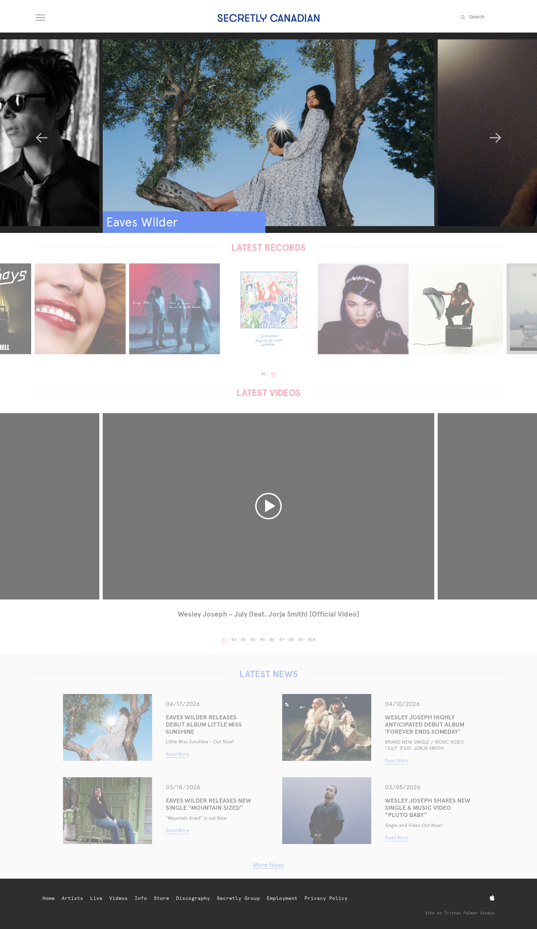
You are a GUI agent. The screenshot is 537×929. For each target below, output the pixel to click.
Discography (193, 898)
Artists (72, 898)
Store (161, 898)
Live (96, 898)
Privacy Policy (326, 898)
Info (141, 898)
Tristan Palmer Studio (469, 913)
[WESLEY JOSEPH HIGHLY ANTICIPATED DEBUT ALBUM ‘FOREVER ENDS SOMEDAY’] (326, 727)
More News (268, 864)
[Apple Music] (492, 898)
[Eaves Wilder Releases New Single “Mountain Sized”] (107, 810)
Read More (177, 754)
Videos (118, 898)
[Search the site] (484, 16)
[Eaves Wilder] (268, 132)
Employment (282, 898)
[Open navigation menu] (41, 16)
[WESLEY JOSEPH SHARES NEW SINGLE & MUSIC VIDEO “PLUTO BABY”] (326, 810)
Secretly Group (238, 898)
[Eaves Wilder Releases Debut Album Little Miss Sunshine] (107, 727)
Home (48, 898)
